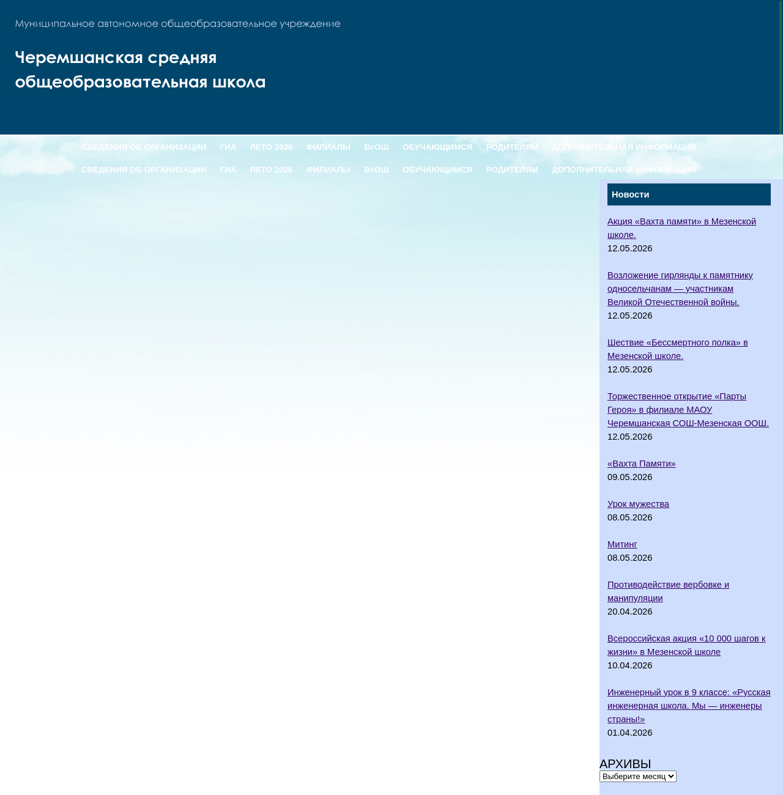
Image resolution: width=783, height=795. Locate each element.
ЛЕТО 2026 (271, 147)
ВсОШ (376, 147)
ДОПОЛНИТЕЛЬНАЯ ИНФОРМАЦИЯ (624, 147)
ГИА (228, 147)
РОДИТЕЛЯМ (512, 147)
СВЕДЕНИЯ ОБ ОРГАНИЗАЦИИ (143, 147)
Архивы (625, 764)
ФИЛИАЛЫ (328, 147)
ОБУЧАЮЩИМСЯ (437, 147)
